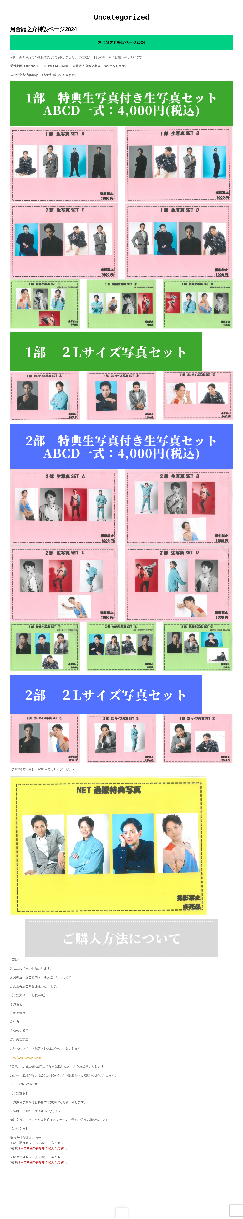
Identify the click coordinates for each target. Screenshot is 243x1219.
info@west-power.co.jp (25, 1057)
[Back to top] (122, 1213)
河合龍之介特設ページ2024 (43, 29)
